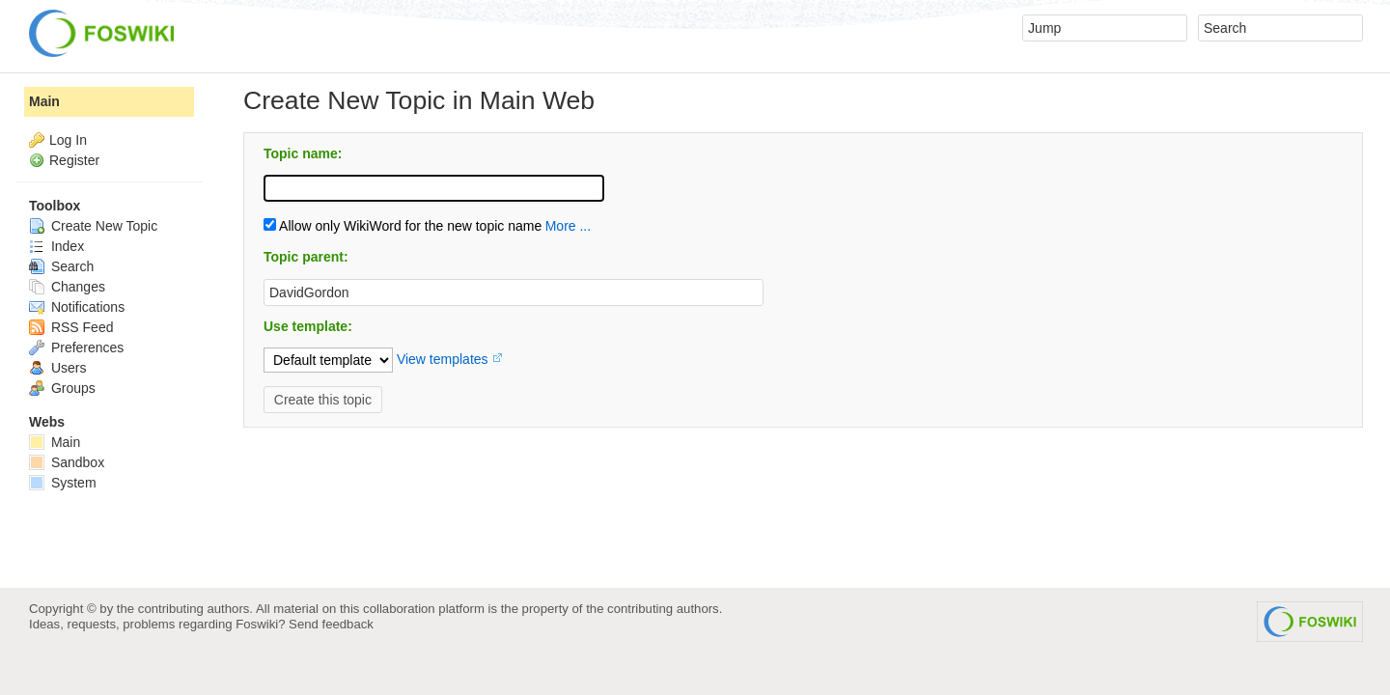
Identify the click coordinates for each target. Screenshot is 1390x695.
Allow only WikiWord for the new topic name (403, 226)
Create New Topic (93, 226)
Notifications (77, 307)
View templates (442, 359)
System (63, 482)
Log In (68, 140)
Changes (67, 286)
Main (44, 101)
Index (56, 246)
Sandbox (66, 462)
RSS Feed (71, 327)
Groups (62, 388)
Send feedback (331, 624)
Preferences (76, 347)
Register (74, 160)
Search (61, 266)
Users (57, 367)
